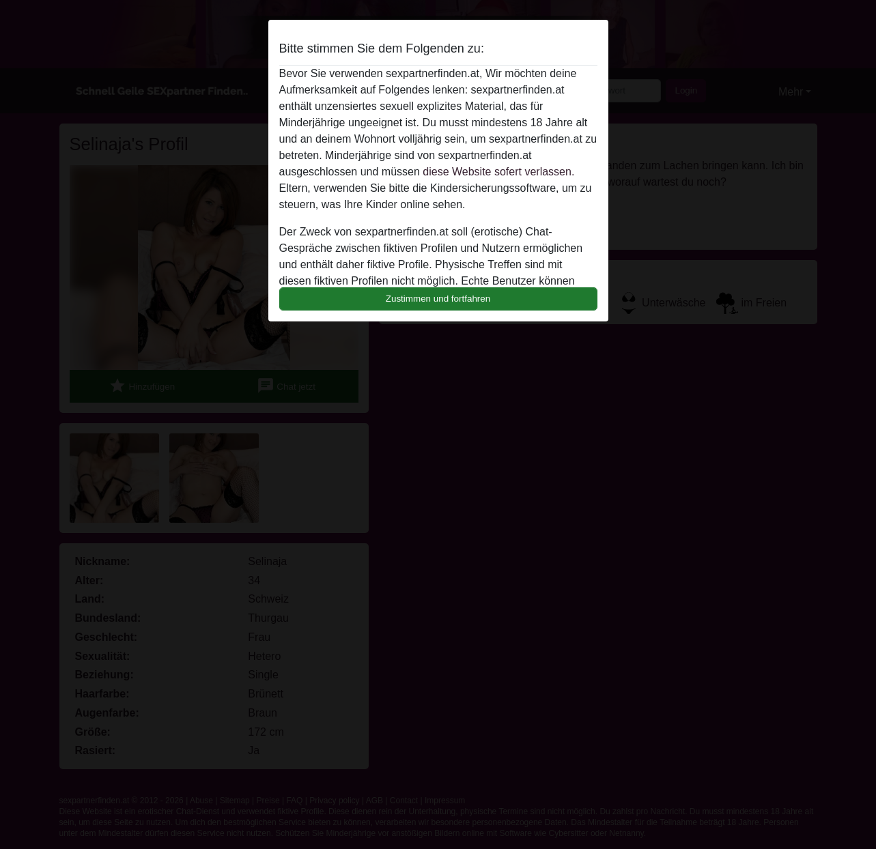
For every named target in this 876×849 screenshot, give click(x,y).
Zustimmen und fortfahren (438, 298)
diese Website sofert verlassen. (498, 171)
